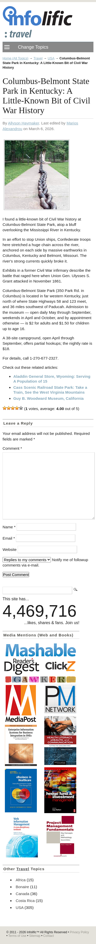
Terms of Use (17, 936)
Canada (22, 893)
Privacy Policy (79, 932)
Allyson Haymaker (23, 123)
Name (9, 527)
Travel (38, 58)
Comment (12, 448)
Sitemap (34, 936)
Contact (48, 936)
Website (10, 549)
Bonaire (22, 887)
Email (9, 538)
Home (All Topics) (15, 58)
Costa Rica (25, 900)
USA (51, 58)
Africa (21, 880)
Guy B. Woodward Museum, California (48, 398)
